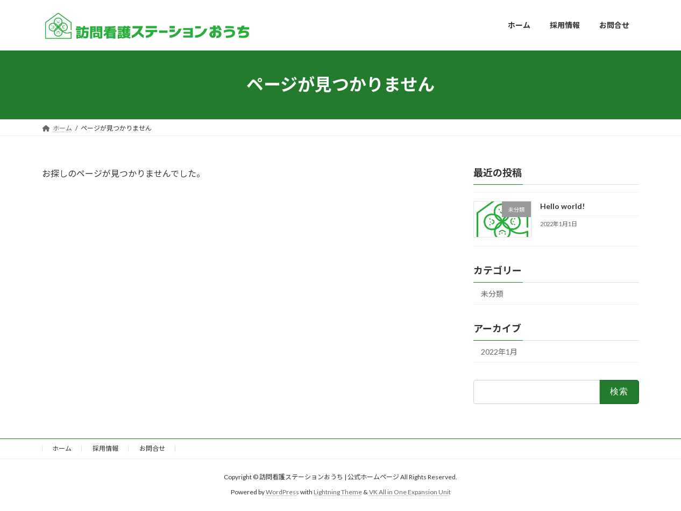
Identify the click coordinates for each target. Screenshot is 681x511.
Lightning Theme (338, 492)
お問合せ (152, 448)
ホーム (62, 448)
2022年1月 (499, 351)
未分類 (492, 293)
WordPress (282, 492)
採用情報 (105, 448)
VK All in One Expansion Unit (410, 492)
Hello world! (562, 206)
